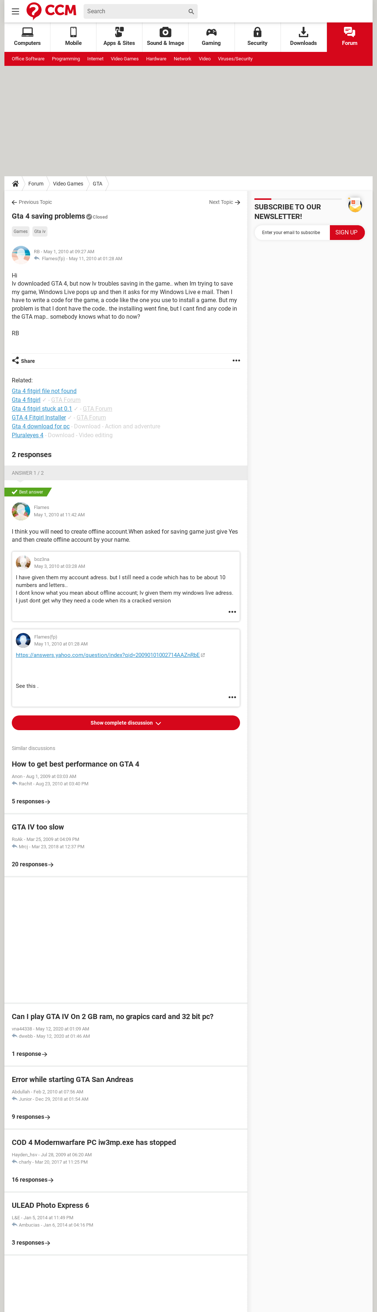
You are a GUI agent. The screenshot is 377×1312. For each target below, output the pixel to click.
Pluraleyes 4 (27, 435)
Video (205, 58)
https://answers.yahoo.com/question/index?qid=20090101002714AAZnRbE (108, 655)
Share (28, 361)
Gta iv (40, 231)
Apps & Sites (119, 36)
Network (182, 58)
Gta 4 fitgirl (26, 399)
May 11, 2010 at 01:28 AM (95, 258)
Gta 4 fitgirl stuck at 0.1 (42, 408)
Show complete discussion (122, 723)
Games (21, 231)
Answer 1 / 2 (28, 473)
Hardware (156, 58)
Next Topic (221, 202)
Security (257, 36)
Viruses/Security (235, 58)
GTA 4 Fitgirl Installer (39, 417)
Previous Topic (35, 202)
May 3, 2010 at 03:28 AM (59, 566)
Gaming (211, 36)
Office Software (28, 58)
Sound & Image (165, 36)
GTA (97, 184)
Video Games (125, 58)
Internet (95, 58)
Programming (66, 58)
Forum (349, 36)
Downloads (303, 36)
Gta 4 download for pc (41, 426)
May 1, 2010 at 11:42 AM (59, 514)
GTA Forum (66, 399)
